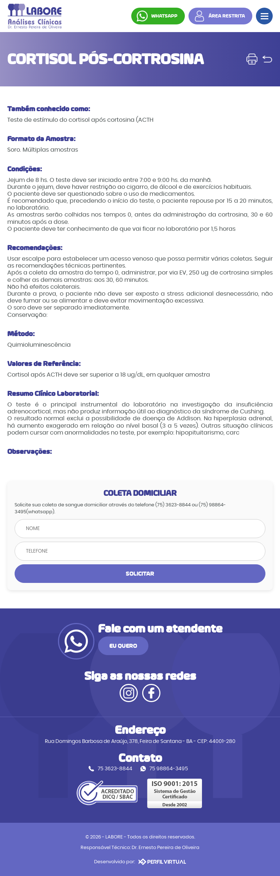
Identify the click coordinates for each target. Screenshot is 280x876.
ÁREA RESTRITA (227, 16)
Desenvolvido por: (140, 862)
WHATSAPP (164, 16)
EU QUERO (123, 645)
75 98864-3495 (168, 768)
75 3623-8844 (115, 768)
